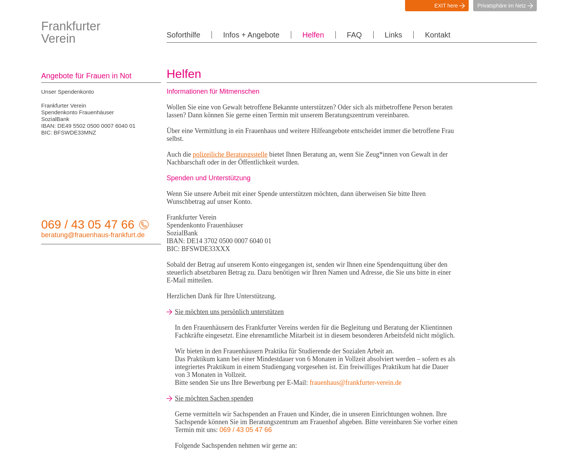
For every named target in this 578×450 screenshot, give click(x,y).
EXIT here (451, 5)
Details (311, 441)
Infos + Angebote (244, 35)
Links (374, 35)
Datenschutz (383, 381)
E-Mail (191, 280)
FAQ (339, 35)
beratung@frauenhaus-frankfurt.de (88, 234)
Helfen (301, 35)
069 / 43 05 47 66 (88, 224)
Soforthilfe (182, 35)
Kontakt (415, 35)
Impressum (381, 374)
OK (350, 441)
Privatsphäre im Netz (507, 5)
